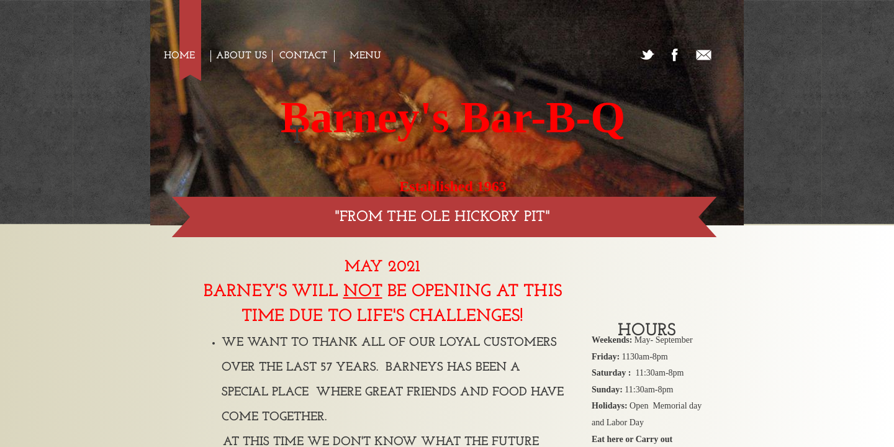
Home (179, 56)
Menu (365, 56)
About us (241, 56)
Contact (303, 56)
